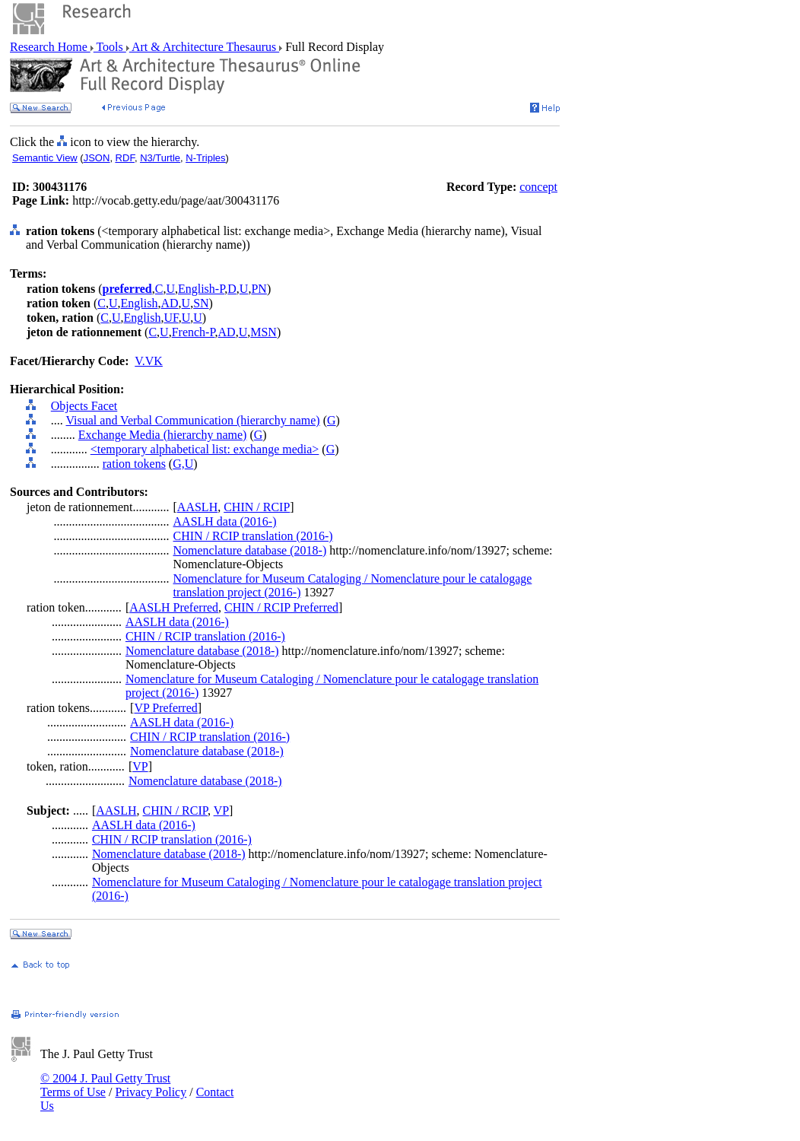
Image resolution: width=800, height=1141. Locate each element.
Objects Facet (84, 405)
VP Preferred (165, 707)
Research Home (50, 46)
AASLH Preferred (173, 607)
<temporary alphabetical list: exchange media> (204, 449)
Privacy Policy (150, 1091)
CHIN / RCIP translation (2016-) (253, 535)
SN (200, 303)
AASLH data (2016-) (225, 521)
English (139, 303)
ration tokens (134, 463)
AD (169, 303)
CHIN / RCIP (257, 507)
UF (170, 317)
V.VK (149, 360)
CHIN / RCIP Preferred (281, 607)
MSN (263, 332)
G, (179, 463)
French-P (193, 332)
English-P (201, 288)
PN (258, 288)
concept (538, 186)
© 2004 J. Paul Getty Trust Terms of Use (105, 1085)
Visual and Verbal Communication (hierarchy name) (192, 420)
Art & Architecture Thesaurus (204, 46)
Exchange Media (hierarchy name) (162, 434)
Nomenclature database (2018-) (250, 550)
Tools (110, 46)
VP (140, 766)
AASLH (197, 507)
